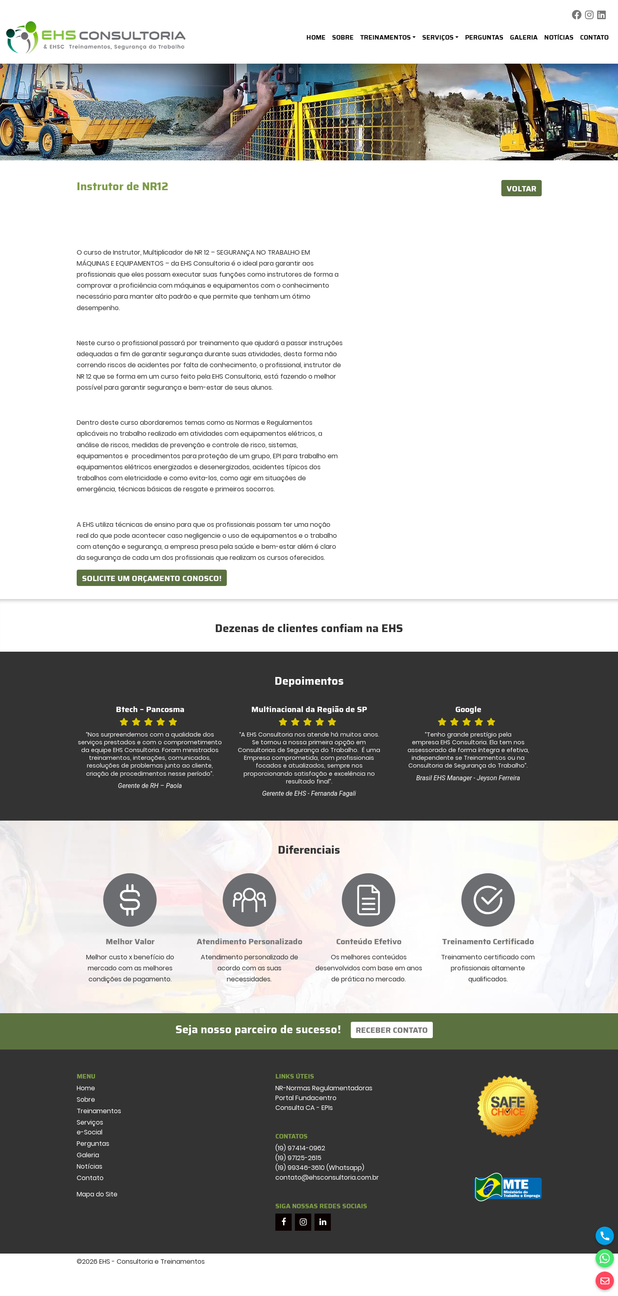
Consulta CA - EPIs (304, 1107)
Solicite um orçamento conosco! (152, 578)
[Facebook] (283, 1222)
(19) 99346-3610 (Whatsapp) (319, 1167)
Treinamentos (385, 37)
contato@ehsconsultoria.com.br (327, 1177)
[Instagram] (303, 1222)
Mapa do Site (97, 1194)
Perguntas (484, 37)
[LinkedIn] (323, 1222)
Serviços (438, 37)
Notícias (559, 37)
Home (316, 37)
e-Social (89, 1132)
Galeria (524, 37)
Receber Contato (392, 1030)
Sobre (343, 37)
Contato (594, 37)
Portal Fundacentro (306, 1098)
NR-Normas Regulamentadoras (323, 1088)
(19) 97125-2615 (298, 1158)
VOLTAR (521, 188)
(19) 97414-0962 (300, 1148)
